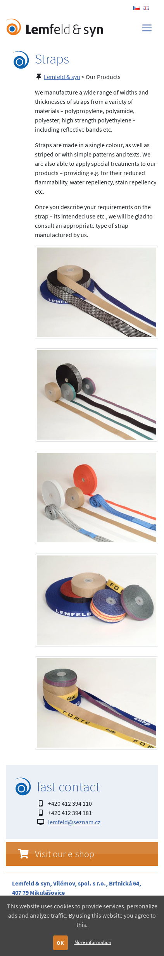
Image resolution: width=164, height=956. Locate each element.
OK (60, 942)
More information (92, 942)
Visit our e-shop (64, 854)
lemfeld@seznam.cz (74, 822)
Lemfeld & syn (62, 77)
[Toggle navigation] (147, 28)
